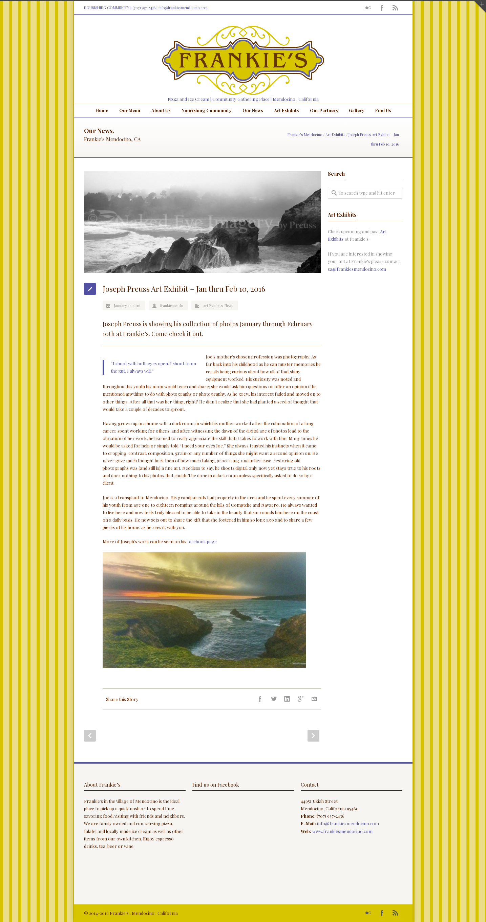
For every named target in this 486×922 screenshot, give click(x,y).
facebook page (202, 541)
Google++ (301, 699)
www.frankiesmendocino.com (342, 831)
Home (102, 110)
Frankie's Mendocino (305, 134)
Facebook (382, 8)
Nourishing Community (206, 110)
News (229, 305)
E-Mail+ (314, 699)
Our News (252, 110)
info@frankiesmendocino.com (183, 7)
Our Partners (324, 110)
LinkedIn (287, 699)
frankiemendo (171, 305)
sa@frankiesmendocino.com (357, 269)
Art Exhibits (286, 110)
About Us (160, 110)
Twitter (273, 699)
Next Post (313, 736)
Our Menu (129, 110)
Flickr (368, 8)
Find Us (383, 110)
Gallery (356, 110)
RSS (395, 8)
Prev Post (90, 736)
